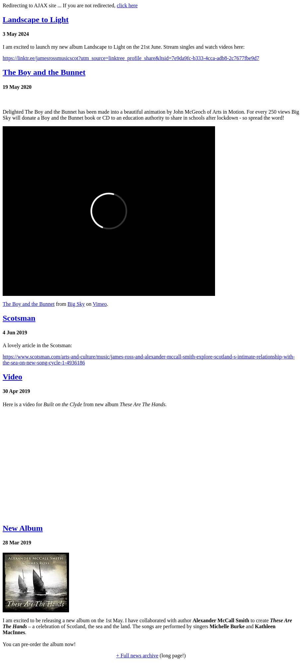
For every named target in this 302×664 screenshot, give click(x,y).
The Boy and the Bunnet (44, 72)
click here (127, 5)
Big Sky (76, 304)
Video (12, 376)
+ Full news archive (137, 655)
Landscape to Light (36, 19)
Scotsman (19, 318)
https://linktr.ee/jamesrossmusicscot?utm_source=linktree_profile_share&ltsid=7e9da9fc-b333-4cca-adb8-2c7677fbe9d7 (131, 58)
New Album (23, 528)
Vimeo (100, 304)
